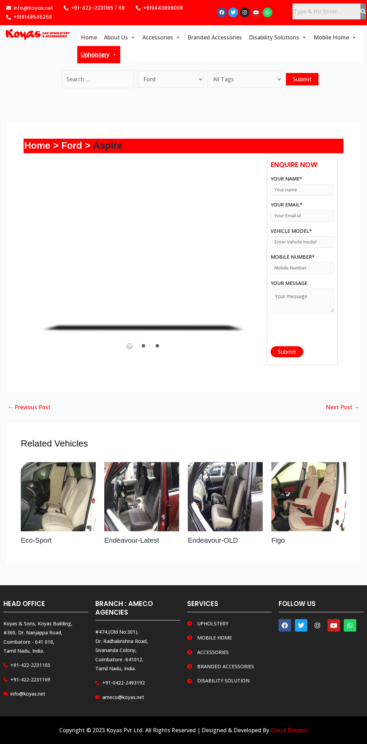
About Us (120, 37)
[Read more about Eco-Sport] (58, 496)
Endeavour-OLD (213, 540)
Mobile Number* (302, 264)
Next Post (342, 407)
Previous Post (29, 407)
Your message (302, 298)
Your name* (302, 185)
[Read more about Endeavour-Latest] (141, 496)
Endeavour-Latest (131, 540)
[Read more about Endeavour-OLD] (225, 496)
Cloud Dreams (289, 730)
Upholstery (99, 54)
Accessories (161, 37)
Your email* (302, 211)
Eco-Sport (36, 540)
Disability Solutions (278, 37)
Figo (278, 540)
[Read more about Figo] (308, 496)
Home (89, 37)
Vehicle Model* (302, 238)
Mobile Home (335, 37)
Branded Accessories (214, 37)
